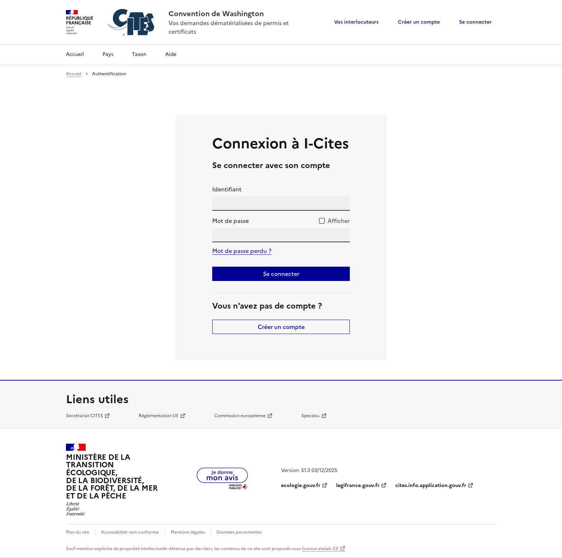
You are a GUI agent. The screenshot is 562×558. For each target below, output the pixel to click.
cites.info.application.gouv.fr (430, 485)
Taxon (139, 54)
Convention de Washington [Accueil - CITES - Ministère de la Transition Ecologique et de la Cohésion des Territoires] (216, 13)
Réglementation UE (158, 415)
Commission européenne (240, 415)
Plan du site (77, 532)
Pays (108, 54)
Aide (170, 54)
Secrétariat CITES (84, 415)
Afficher (339, 220)
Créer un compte (419, 22)
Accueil (75, 54)
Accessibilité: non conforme (130, 532)
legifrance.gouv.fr (358, 485)
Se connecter (475, 22)
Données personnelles (239, 532)
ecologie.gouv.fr (300, 485)
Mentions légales (188, 532)
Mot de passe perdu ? (241, 251)
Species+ (310, 415)
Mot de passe (230, 220)
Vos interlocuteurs (356, 22)
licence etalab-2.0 (320, 548)
